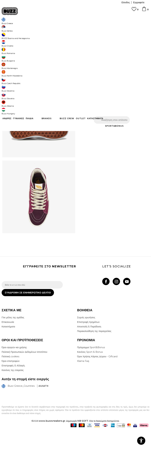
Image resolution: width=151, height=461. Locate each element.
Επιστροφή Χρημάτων (88, 353)
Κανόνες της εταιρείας (13, 401)
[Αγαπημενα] (135, 10)
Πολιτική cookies (10, 387)
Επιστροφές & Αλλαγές (13, 396)
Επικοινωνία (8, 353)
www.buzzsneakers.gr (52, 451)
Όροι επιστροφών (11, 392)
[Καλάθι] (145, 10)
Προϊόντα (26, 26)
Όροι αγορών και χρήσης (14, 378)
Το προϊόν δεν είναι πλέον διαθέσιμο (112, 70)
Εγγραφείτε (138, 2)
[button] (83, 67)
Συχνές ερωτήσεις (86, 348)
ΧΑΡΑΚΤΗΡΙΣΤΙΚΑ (110, 85)
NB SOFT (82, 451)
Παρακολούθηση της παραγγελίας (94, 362)
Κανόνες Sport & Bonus (90, 383)
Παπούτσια (37, 26)
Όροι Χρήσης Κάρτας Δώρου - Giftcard (97, 387)
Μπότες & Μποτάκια (53, 26)
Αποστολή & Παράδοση (89, 357)
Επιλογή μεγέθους (86, 53)
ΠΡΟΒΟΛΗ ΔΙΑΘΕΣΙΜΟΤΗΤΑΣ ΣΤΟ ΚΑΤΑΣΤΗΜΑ (110, 95)
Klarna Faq (83, 392)
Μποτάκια (68, 26)
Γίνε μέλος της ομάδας (13, 348)
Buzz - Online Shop (11, 26)
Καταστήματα (8, 357)
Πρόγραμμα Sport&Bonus (91, 378)
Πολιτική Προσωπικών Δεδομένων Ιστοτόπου (24, 383)
